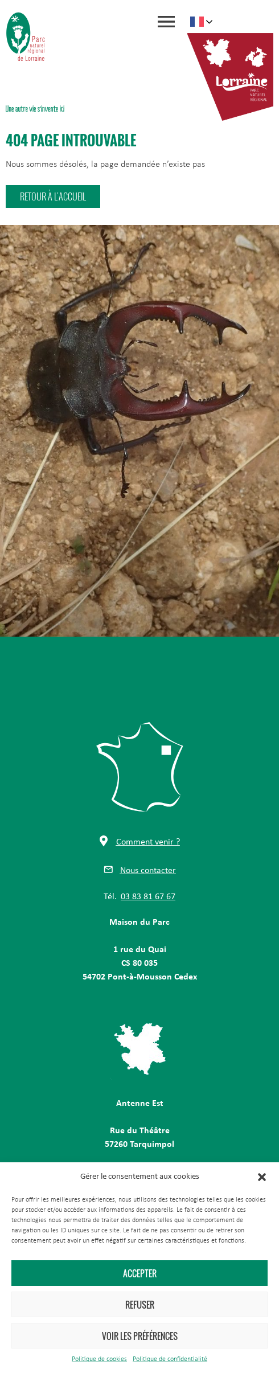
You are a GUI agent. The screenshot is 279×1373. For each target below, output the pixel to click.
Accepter (140, 1273)
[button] (262, 1177)
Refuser (139, 1304)
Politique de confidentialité (170, 1359)
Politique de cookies (99, 1359)
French (197, 22)
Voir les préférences (140, 1336)
